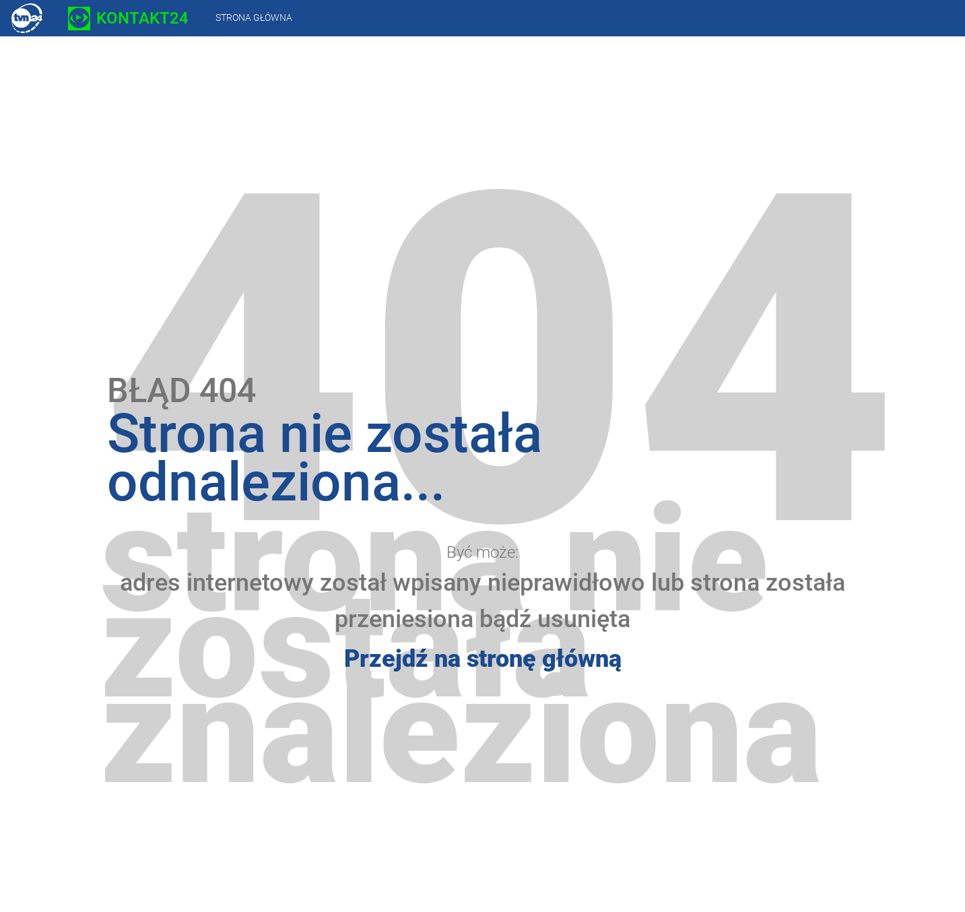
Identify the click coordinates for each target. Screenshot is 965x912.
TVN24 (27, 18)
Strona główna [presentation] (253, 17)
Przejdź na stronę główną (483, 659)
